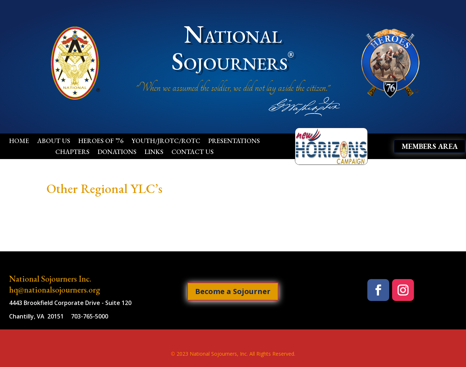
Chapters (72, 152)
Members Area (430, 146)
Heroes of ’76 (100, 141)
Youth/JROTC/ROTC (165, 141)
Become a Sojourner (232, 291)
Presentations (234, 141)
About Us (53, 141)
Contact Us (192, 152)
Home (19, 141)
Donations (117, 152)
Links (154, 152)
